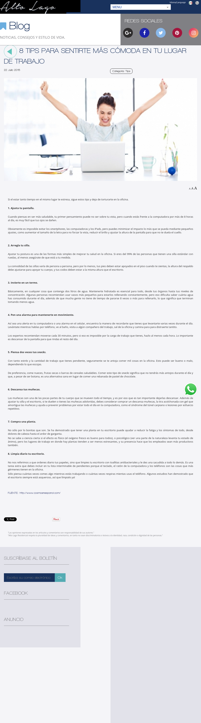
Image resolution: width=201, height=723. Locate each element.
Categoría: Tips (121, 71)
